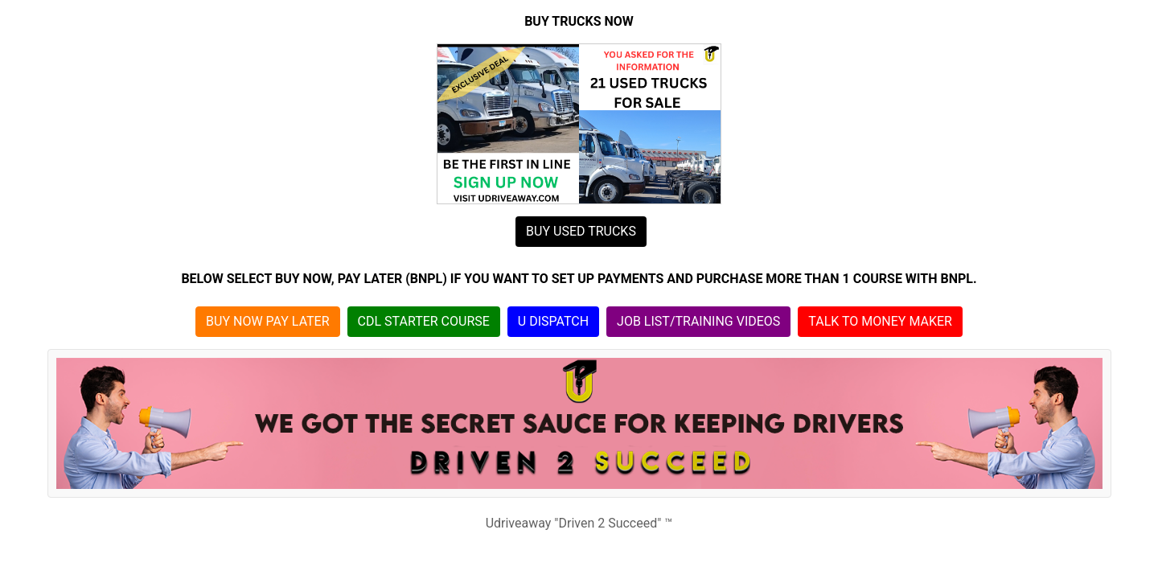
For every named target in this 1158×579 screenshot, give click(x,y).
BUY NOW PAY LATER (268, 321)
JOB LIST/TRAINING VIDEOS (698, 321)
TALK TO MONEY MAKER (880, 321)
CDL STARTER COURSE (424, 321)
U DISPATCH (553, 321)
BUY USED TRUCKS (581, 231)
